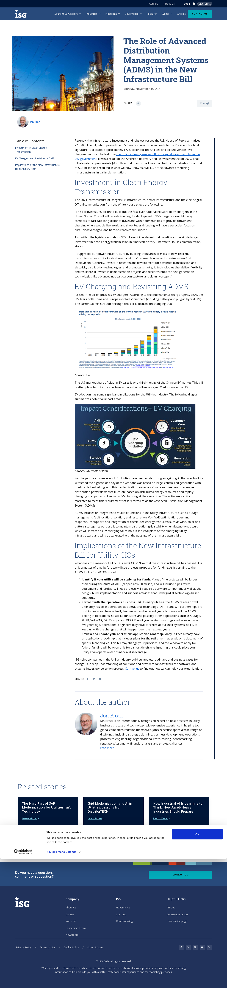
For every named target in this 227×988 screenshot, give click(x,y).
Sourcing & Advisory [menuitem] (66, 13)
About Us (167, 3)
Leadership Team (76, 922)
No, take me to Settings (61, 981)
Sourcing (121, 908)
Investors (71, 915)
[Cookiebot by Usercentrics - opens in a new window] (22, 981)
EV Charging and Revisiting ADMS (34, 158)
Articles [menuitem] (181, 13)
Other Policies (95, 941)
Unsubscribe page (177, 915)
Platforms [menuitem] (111, 13)
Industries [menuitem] (91, 13)
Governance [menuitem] (132, 13)
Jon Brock (35, 122)
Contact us (132, 668)
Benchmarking (124, 915)
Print (204, 103)
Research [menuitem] (151, 13)
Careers (151, 3)
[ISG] (22, 14)
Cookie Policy (71, 941)
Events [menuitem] (165, 13)
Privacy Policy (23, 941)
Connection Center (177, 908)
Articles (171, 901)
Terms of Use (47, 941)
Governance (123, 901)
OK (197, 963)
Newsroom (72, 928)
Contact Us (199, 13)
